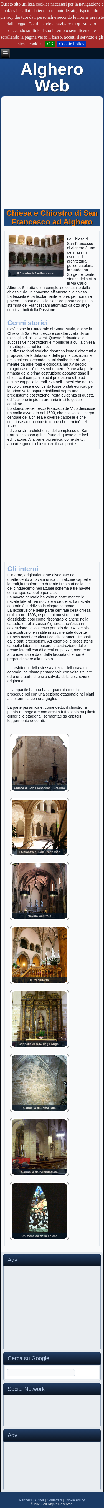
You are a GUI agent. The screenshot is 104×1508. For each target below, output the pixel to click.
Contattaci (54, 1500)
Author (39, 1500)
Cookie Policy (71, 43)
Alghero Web (52, 77)
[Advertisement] (52, 150)
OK (50, 43)
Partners (25, 1500)
